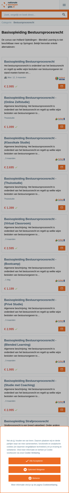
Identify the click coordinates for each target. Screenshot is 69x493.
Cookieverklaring (50, 485)
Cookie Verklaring (32, 453)
